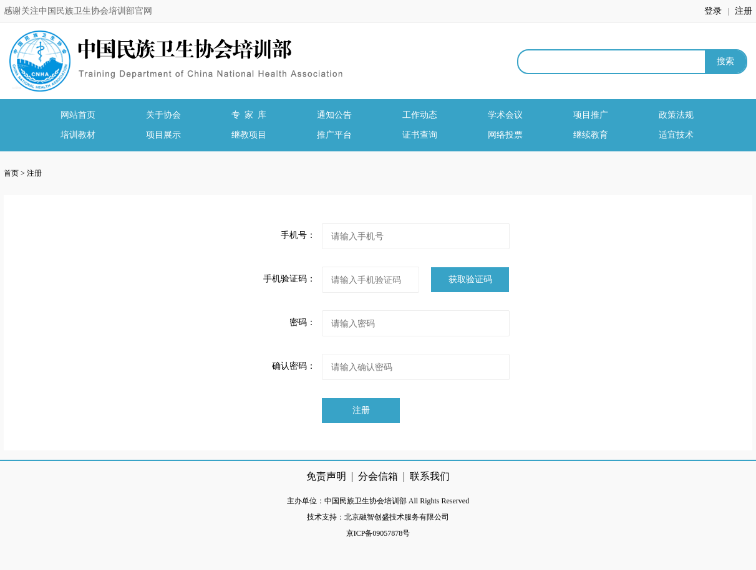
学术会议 (505, 115)
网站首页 (78, 115)
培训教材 (78, 135)
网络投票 (505, 135)
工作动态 (419, 115)
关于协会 (163, 115)
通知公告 (334, 115)
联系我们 (430, 476)
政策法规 (676, 115)
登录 (714, 11)
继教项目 (248, 135)
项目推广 (590, 115)
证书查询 (419, 135)
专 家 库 (248, 115)
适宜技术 (676, 135)
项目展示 (163, 135)
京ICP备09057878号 (378, 533)
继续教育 (590, 135)
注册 (743, 11)
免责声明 (326, 476)
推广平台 (334, 135)
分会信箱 (378, 476)
